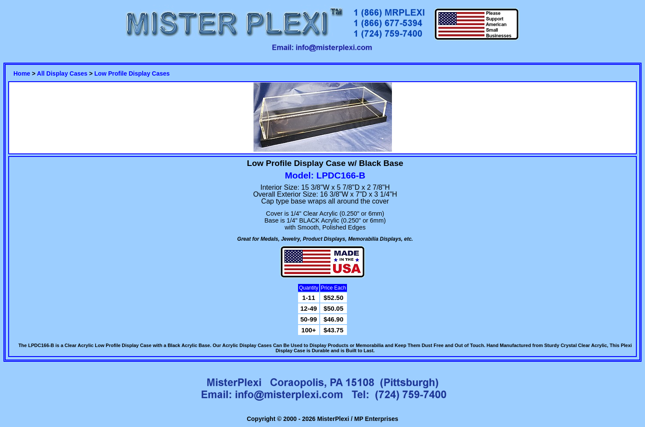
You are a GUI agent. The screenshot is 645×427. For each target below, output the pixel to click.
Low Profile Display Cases (132, 73)
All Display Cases (62, 73)
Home (21, 73)
